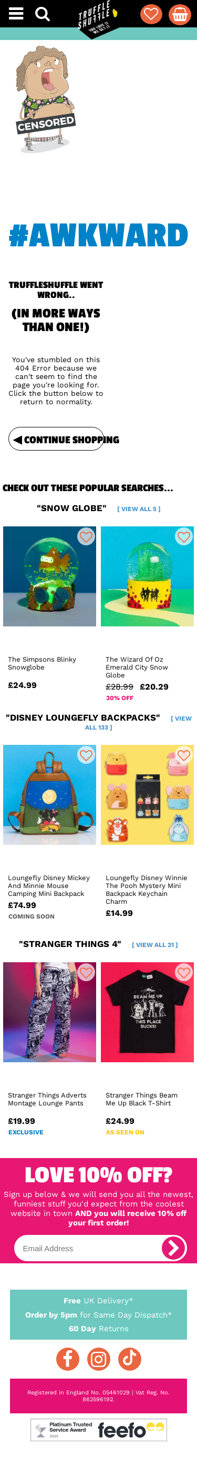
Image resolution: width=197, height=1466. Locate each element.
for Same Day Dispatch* (99, 1313)
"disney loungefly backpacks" (99, 721)
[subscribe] (173, 1248)
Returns (99, 1328)
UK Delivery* (99, 1300)
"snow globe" (99, 508)
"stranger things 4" (98, 944)
